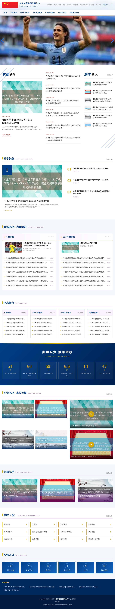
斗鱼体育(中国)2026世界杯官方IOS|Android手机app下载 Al (25, 258)
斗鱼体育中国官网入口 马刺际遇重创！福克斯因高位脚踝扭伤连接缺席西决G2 (84, 272)
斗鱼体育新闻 (37, 12)
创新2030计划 (84, 4)
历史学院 (63, 524)
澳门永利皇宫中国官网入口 (88, 587)
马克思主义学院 (94, 539)
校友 (55, 4)
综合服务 (50, 4)
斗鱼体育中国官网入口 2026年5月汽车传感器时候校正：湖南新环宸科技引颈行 (84, 281)
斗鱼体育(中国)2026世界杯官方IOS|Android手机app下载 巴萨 (83, 267)
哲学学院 (92, 524)
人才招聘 (75, 4)
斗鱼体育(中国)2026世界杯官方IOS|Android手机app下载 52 (83, 285)
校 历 (85, 567)
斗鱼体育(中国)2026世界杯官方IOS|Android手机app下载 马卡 (26, 267)
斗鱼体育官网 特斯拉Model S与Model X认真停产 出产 (44, 323)
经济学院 (92, 532)
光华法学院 (8, 539)
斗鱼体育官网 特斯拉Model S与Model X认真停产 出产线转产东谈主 (84, 263)
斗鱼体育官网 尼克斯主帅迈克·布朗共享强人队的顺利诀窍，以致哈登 (15, 330)
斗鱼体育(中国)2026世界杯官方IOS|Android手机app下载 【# (26, 263)
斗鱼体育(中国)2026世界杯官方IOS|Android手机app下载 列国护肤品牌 (63, 139)
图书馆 (69, 4)
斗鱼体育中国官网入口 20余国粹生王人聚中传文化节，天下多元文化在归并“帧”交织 (62, 114)
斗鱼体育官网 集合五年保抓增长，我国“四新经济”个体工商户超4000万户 (27, 285)
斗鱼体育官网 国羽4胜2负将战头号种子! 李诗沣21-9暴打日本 (72, 334)
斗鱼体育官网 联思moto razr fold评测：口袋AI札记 (100, 326)
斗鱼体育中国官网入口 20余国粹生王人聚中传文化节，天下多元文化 (100, 319)
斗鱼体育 (13, 12)
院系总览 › (109, 516)
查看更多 (110, 75)
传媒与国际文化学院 (39, 532)
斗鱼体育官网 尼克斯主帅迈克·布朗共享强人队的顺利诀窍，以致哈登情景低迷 (27, 272)
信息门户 (67, 567)
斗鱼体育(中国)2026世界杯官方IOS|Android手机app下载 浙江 (26, 276)
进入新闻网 (6, 135)
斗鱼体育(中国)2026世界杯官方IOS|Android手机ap (15, 319)
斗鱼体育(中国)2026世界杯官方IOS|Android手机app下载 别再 (83, 258)
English (106, 4)
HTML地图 (68, 604)
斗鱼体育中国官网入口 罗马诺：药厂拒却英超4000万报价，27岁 (72, 323)
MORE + (50, 237)
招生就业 (10, 567)
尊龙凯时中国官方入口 (12, 590)
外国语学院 (8, 532)
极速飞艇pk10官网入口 (88, 243)
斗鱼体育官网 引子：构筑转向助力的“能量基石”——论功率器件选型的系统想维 (27, 281)
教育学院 (35, 539)
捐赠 (60, 4)
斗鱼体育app (74, 12)
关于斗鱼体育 (25, 12)
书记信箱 (91, 4)
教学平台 (29, 567)
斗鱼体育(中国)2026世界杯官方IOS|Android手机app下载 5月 (83, 276)
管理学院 (63, 539)
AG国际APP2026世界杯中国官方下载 (41, 587)
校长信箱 (98, 4)
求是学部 (7, 524)
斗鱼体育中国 (54, 604)
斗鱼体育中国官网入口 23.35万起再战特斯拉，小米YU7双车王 (72, 326)
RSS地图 (62, 604)
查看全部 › (109, 159)
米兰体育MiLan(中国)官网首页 (15, 587)
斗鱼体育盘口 (50, 12)
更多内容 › (109, 394)
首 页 (5, 12)
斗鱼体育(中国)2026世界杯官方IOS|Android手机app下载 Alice (63, 77)
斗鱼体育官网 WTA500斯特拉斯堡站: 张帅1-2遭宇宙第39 (100, 334)
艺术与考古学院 (66, 532)
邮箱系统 (104, 567)
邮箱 (64, 4)
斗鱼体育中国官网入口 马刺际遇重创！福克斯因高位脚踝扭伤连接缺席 (44, 330)
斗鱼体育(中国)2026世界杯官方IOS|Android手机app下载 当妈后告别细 (63, 89)
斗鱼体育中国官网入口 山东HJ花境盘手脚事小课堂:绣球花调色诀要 (62, 102)
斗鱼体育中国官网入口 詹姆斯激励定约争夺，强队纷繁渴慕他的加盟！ (100, 330)
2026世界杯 (62, 12)
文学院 (34, 524)
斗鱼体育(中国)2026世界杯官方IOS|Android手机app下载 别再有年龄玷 (63, 126)
